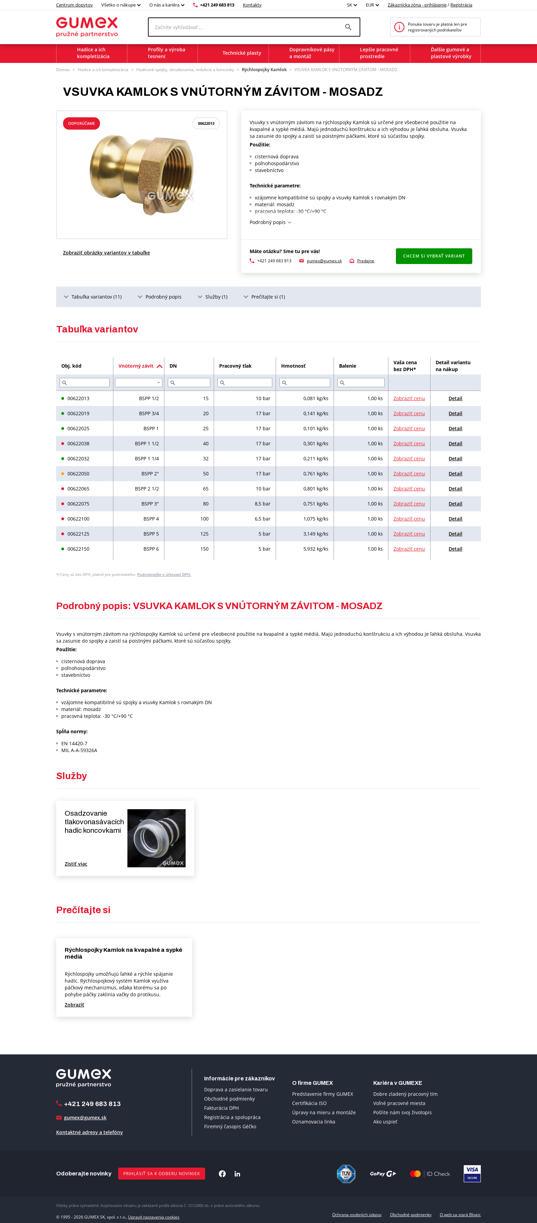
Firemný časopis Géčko (230, 1125)
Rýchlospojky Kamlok (261, 69)
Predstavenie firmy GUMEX (322, 1093)
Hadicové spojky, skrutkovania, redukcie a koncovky (185, 69)
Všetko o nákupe (118, 5)
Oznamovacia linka (313, 1121)
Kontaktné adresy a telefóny (89, 1132)
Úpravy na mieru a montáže (324, 1111)
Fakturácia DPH (221, 1107)
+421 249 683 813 (217, 5)
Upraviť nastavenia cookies (153, 1214)
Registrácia (461, 5)
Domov (63, 69)
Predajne (365, 260)
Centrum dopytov (74, 5)
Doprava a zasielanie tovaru (236, 1089)
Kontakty (252, 5)
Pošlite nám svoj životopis (402, 1111)
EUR (370, 5)
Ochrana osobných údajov (357, 1214)
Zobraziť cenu (409, 397)
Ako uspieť (385, 1121)
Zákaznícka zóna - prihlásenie (417, 5)
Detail (455, 397)
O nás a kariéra (164, 5)
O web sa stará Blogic (460, 1214)
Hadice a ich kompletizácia (103, 69)
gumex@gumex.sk (324, 260)
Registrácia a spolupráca (232, 1116)
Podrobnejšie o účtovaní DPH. (164, 573)
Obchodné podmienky (229, 1098)
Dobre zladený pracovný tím (405, 1093)
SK (349, 5)
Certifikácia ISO (309, 1102)
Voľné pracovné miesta (399, 1102)
